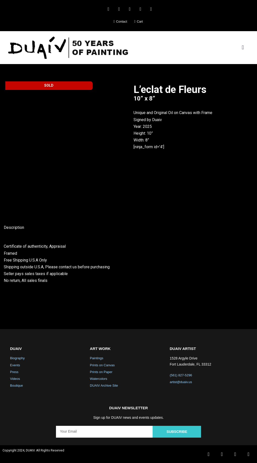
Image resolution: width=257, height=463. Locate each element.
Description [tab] (14, 227)
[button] (242, 47)
